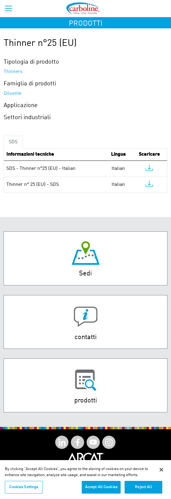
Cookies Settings (23, 490)
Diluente (12, 93)
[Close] (161, 472)
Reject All (143, 490)
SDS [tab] (13, 142)
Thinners (13, 71)
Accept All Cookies (101, 490)
